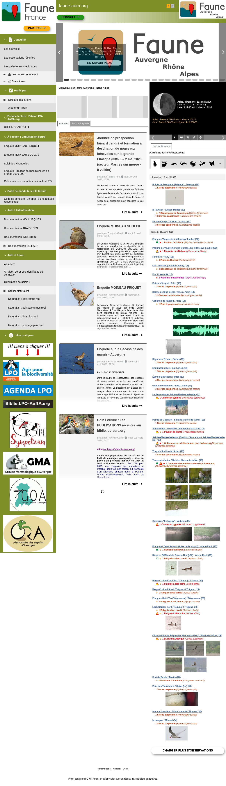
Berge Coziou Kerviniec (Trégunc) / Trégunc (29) (177, 580)
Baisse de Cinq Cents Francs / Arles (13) (173, 292)
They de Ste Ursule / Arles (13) (168, 451)
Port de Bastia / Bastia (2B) (166, 677)
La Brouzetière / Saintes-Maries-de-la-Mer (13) (176, 394)
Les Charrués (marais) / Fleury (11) (170, 265)
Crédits (126, 769)
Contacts (116, 769)
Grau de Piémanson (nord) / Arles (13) (172, 385)
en (172, 6)
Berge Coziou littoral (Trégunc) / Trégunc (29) (176, 589)
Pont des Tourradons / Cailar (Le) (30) (172, 686)
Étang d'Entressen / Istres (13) (168, 377)
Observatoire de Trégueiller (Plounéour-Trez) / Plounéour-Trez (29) (187, 635)
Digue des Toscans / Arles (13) (168, 359)
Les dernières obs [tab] (161, 146)
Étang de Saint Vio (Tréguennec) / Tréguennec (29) (178, 598)
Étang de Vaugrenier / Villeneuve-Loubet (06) (175, 239)
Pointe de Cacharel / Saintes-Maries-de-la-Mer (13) (178, 420)
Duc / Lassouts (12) (162, 274)
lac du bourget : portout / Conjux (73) (171, 221)
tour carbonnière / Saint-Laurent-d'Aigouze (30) (177, 711)
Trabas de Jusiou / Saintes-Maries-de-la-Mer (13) (177, 460)
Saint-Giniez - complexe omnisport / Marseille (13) (178, 428)
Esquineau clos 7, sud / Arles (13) (169, 368)
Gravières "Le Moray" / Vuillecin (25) (171, 521)
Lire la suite (132, 212)
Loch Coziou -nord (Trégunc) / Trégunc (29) (174, 607)
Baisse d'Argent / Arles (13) (166, 283)
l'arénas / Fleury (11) (163, 257)
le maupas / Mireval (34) (164, 720)
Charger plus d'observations (188, 750)
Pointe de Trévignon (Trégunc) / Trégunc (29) (175, 184)
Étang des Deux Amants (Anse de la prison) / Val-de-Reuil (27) (184, 546)
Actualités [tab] (64, 123)
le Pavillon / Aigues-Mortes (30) (168, 210)
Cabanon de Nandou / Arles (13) (169, 301)
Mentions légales (104, 769)
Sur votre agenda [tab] (80, 123)
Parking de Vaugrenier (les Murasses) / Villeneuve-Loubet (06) (184, 248)
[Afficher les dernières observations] (167, 152)
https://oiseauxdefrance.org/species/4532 (119, 326)
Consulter (70, 17)
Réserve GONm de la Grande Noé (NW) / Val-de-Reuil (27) (182, 555)
